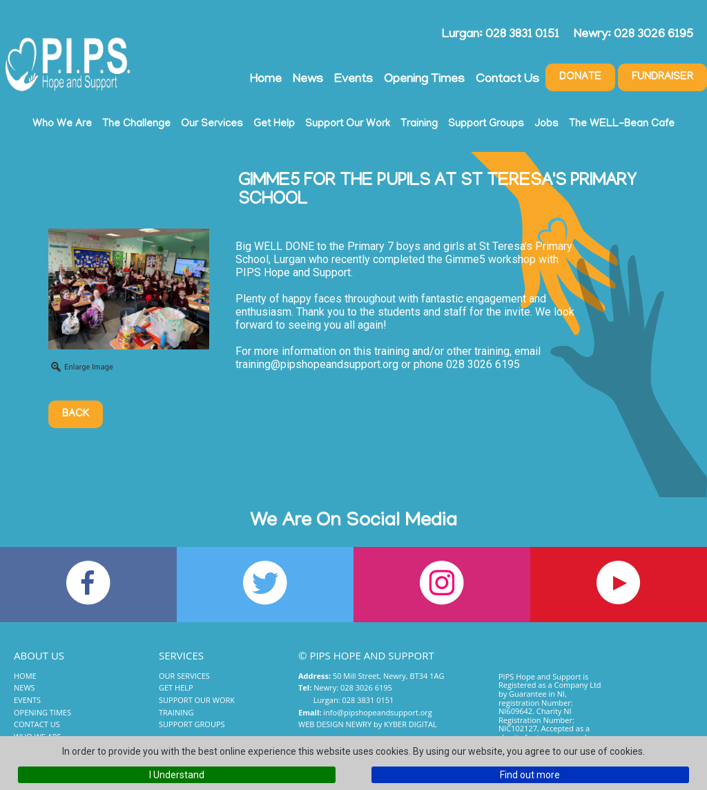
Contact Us (507, 80)
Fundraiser (662, 77)
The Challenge (136, 124)
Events (353, 80)
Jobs (546, 124)
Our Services (212, 124)
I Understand (176, 774)
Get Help (274, 124)
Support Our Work (347, 124)
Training (419, 124)
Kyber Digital (410, 724)
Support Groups (486, 124)
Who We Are (62, 124)
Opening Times (424, 80)
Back (75, 414)
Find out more (530, 774)
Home (266, 80)
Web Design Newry (334, 724)
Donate (580, 77)
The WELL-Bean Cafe (622, 124)
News (308, 80)
